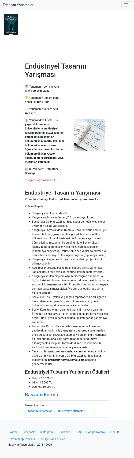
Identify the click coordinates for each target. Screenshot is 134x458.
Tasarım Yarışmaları (40, 411)
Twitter (12, 432)
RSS (78, 432)
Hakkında (64, 432)
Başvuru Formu (41, 394)
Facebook (29, 432)
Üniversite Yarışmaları (71, 411)
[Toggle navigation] (126, 4)
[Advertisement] (67, 36)
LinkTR (114, 432)
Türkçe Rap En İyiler (52, 439)
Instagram (46, 432)
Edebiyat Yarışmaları (18, 5)
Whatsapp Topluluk (23, 439)
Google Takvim (95, 432)
